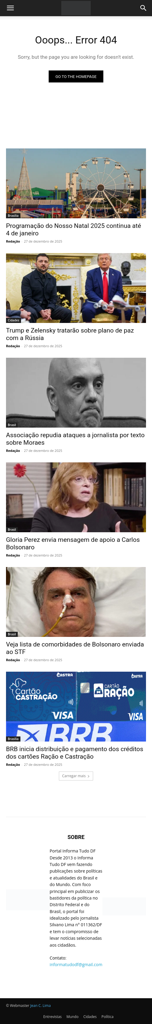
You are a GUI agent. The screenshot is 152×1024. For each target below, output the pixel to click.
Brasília (13, 215)
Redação (13, 241)
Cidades (13, 320)
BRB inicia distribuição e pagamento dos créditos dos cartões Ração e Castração (74, 752)
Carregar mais (76, 775)
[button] (10, 8)
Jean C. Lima (40, 1005)
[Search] (143, 8)
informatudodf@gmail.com (76, 964)
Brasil (12, 425)
